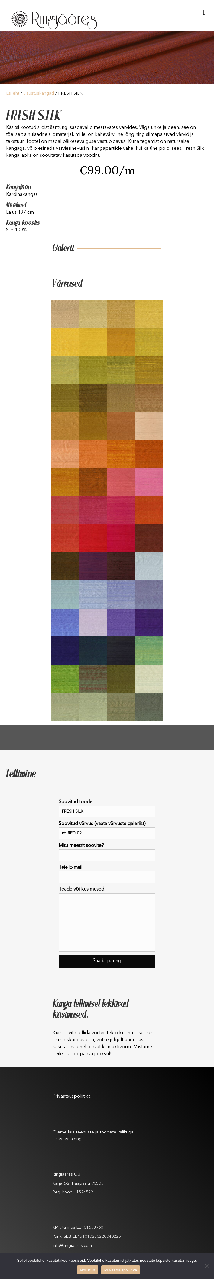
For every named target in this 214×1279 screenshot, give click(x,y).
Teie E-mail (107, 874)
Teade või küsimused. (107, 919)
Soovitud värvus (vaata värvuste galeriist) (107, 830)
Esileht (12, 93)
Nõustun (87, 1270)
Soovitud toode (107, 808)
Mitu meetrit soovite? (107, 852)
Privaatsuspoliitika (72, 1096)
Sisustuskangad (38, 93)
